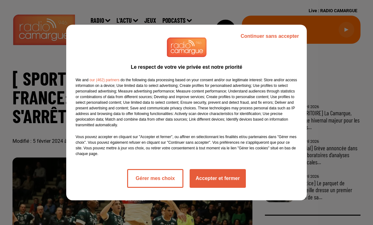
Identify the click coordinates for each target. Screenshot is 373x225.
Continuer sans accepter (270, 36)
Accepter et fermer (218, 178)
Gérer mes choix (155, 178)
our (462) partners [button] (104, 80)
